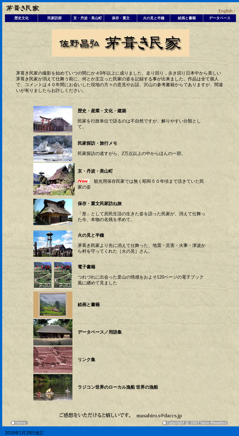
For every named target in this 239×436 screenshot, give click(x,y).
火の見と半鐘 (153, 18)
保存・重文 (121, 18)
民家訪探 (54, 18)
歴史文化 (21, 18)
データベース (219, 18)
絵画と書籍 (187, 18)
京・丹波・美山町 (87, 18)
